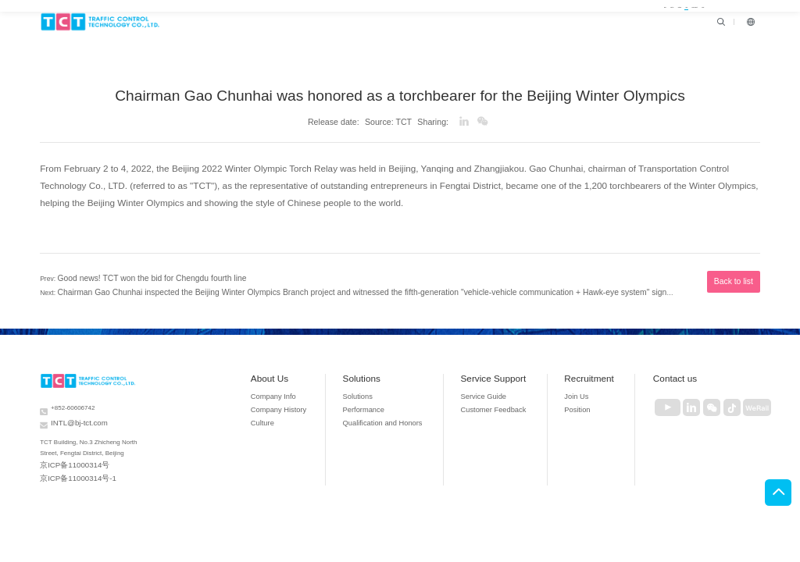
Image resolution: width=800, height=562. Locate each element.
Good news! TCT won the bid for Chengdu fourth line (134, 275)
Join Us (577, 390)
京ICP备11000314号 (68, 453)
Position (577, 403)
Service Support (500, 372)
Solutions (385, 372)
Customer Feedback (496, 403)
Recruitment (589, 372)
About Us (304, 372)
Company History (309, 403)
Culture (296, 415)
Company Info (305, 390)
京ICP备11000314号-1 (71, 464)
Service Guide (488, 390)
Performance (385, 403)
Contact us (671, 372)
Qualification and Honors (400, 415)
